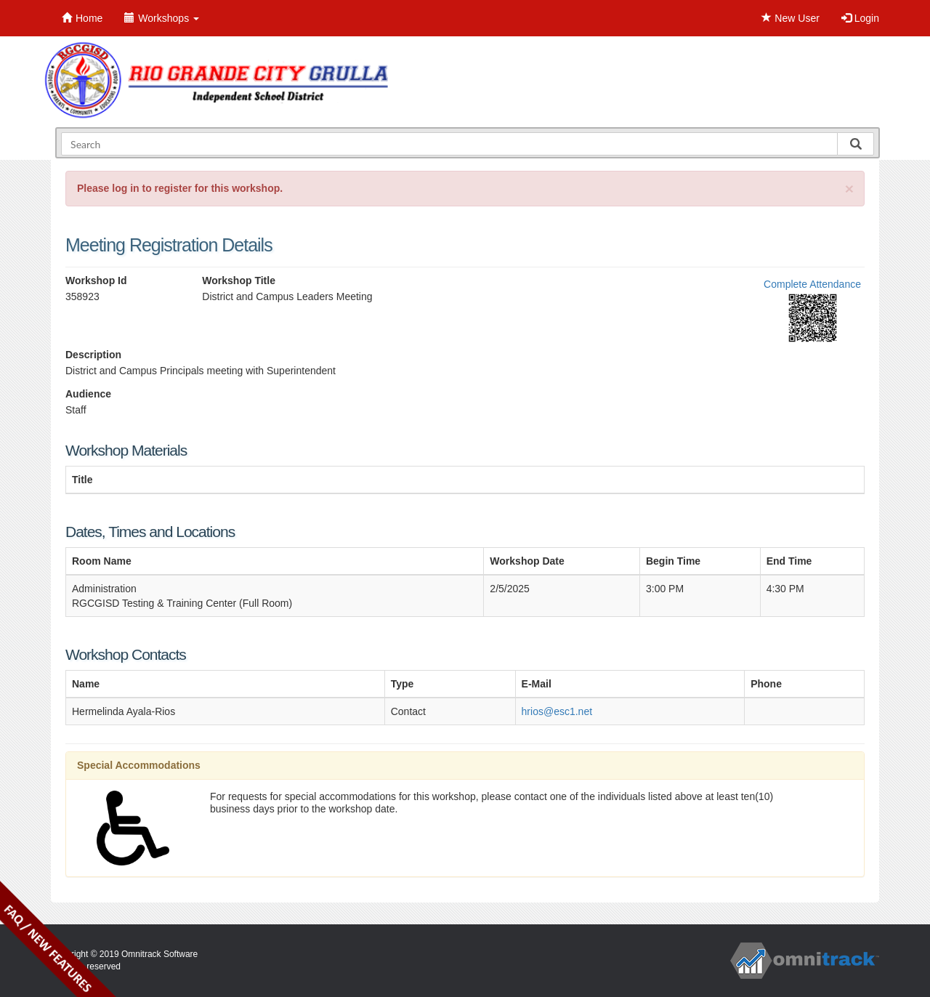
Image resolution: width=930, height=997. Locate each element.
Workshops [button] (161, 18)
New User (790, 18)
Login (860, 18)
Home (82, 18)
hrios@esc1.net (557, 711)
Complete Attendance (812, 284)
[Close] (849, 188)
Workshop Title (238, 280)
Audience (88, 394)
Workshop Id (96, 280)
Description (93, 354)
